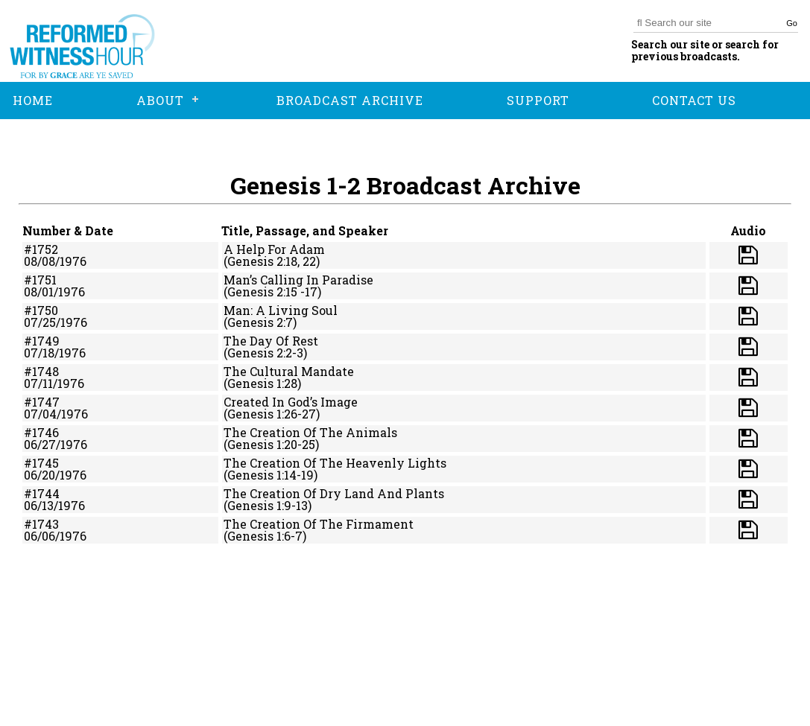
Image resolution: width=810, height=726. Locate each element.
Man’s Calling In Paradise (298, 279)
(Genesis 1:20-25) (271, 444)
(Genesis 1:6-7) (265, 536)
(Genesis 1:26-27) (272, 413)
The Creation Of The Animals (310, 432)
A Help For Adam (274, 249)
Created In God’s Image (291, 402)
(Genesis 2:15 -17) (272, 291)
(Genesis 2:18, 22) (272, 261)
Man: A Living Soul (281, 310)
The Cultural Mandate (289, 371)
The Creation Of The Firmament (319, 524)
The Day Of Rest (271, 340)
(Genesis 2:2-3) (265, 352)
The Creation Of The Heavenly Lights (335, 463)
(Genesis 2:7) (260, 322)
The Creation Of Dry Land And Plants (334, 493)
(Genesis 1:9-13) (267, 505)
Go (791, 23)
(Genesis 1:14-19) (270, 475)
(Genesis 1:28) (262, 383)
